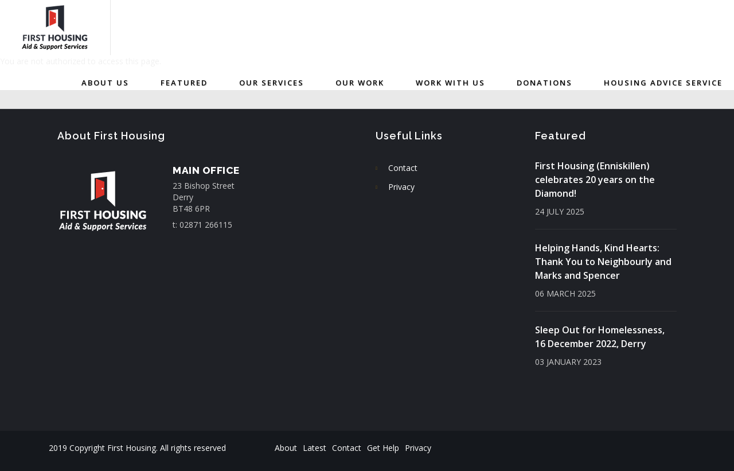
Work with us (450, 82)
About (286, 447)
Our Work (359, 82)
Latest (314, 447)
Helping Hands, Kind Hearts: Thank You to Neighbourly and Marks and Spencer (603, 262)
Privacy (401, 186)
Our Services (271, 82)
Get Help (383, 447)
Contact (402, 167)
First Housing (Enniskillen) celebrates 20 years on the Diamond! (595, 179)
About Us (105, 82)
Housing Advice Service (663, 82)
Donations (544, 82)
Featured (184, 82)
